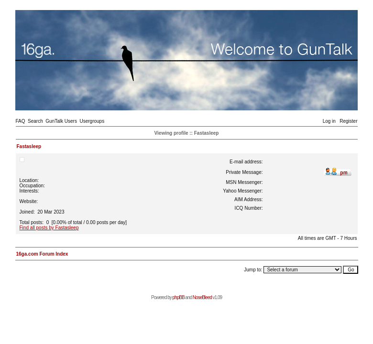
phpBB (179, 297)
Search (35, 121)
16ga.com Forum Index (42, 254)
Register (348, 121)
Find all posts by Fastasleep (49, 227)
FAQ (20, 121)
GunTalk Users (61, 121)
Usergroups (91, 121)
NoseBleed (202, 297)
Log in (329, 121)
